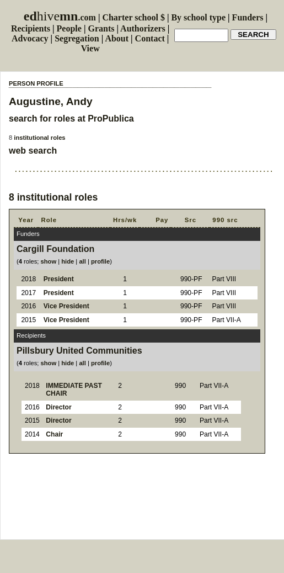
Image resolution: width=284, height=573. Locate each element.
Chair (54, 434)
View (90, 48)
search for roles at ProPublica (71, 118)
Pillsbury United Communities (79, 350)
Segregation (77, 38)
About (116, 38)
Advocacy (30, 38)
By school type (198, 17)
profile (100, 261)
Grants (101, 28)
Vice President (66, 306)
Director (58, 407)
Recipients (30, 28)
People (69, 28)
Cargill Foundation (55, 249)
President (59, 279)
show (49, 261)
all (82, 261)
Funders (248, 17)
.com (60, 17)
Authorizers (142, 28)
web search (33, 150)
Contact (150, 38)
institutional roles (39, 137)
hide (67, 261)
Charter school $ (133, 17)
